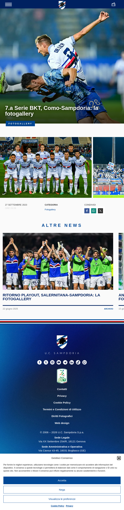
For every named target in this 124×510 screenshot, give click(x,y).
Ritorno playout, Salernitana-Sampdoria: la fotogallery (51, 297)
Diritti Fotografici (62, 416)
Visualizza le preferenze (62, 499)
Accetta (62, 480)
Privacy (69, 506)
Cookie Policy (57, 506)
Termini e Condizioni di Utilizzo (62, 409)
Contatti (62, 389)
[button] (119, 458)
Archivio (108, 309)
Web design (62, 423)
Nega (62, 489)
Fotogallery (50, 209)
